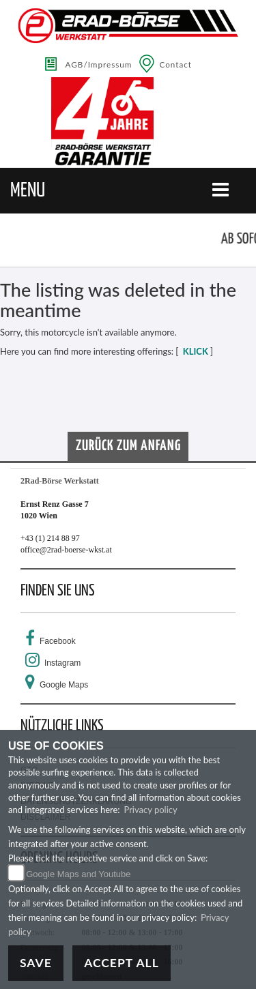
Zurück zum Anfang (128, 446)
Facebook (58, 641)
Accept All (121, 963)
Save (36, 963)
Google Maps (64, 685)
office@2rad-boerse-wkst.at (66, 550)
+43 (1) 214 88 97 (50, 538)
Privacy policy (150, 809)
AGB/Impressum (99, 64)
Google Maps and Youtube (78, 874)
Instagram (62, 663)
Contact (175, 64)
